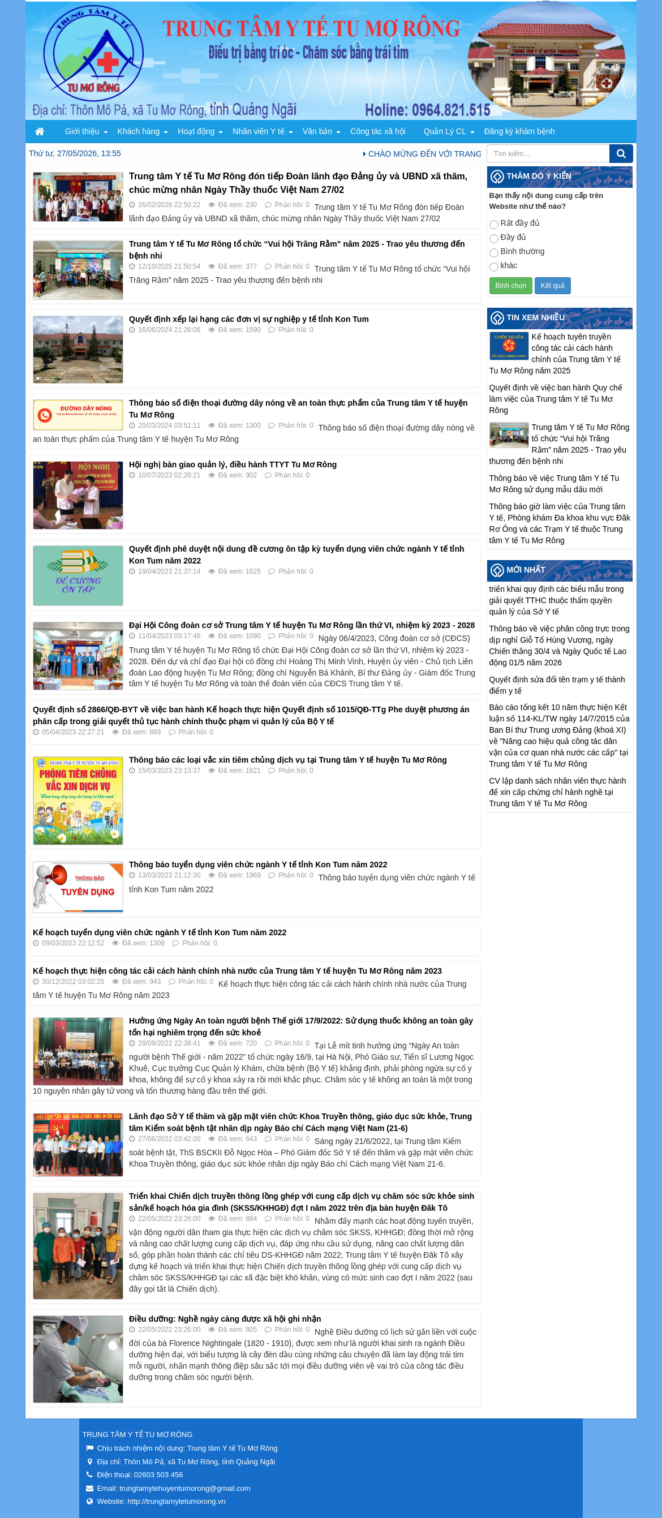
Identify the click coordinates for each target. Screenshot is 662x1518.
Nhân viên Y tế (259, 131)
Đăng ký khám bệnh (519, 131)
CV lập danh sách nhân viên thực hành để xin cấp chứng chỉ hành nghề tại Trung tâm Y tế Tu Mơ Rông (557, 792)
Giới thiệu (82, 131)
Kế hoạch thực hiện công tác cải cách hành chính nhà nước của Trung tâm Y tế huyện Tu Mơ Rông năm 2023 (237, 970)
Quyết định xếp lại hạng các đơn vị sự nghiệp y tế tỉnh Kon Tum (249, 319)
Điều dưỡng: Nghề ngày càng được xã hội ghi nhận (225, 1318)
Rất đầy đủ (514, 223)
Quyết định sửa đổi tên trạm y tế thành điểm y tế (557, 685)
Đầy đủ (508, 238)
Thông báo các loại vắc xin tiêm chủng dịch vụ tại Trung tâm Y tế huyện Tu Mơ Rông (288, 759)
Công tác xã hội (378, 131)
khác (503, 266)
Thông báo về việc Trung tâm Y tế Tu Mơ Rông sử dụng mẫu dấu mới (554, 484)
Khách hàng (139, 131)
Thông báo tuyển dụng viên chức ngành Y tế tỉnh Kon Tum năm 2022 (258, 864)
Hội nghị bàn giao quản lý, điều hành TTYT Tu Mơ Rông (233, 464)
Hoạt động (196, 131)
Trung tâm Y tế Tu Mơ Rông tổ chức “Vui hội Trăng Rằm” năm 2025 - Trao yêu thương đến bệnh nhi (559, 444)
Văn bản (317, 131)
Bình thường (517, 252)
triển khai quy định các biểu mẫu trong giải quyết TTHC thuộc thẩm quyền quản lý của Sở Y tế (556, 600)
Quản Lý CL (445, 131)
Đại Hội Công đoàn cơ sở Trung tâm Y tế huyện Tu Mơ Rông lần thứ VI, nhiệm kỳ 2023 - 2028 (302, 625)
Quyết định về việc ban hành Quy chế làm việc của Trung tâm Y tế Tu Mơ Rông (555, 399)
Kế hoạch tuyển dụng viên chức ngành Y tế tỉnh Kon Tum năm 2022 (159, 932)
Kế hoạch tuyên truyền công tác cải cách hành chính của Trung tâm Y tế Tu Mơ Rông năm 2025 (555, 353)
